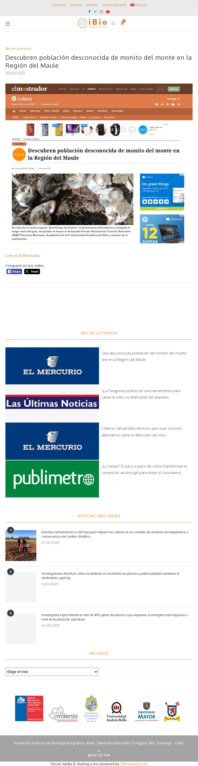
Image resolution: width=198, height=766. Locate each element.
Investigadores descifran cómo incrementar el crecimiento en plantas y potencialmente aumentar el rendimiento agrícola (110, 576)
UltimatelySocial (133, 764)
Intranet (92, 5)
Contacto (58, 5)
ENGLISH (138, 5)
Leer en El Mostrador (23, 255)
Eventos (76, 5)
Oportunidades (114, 5)
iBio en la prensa (18, 48)
